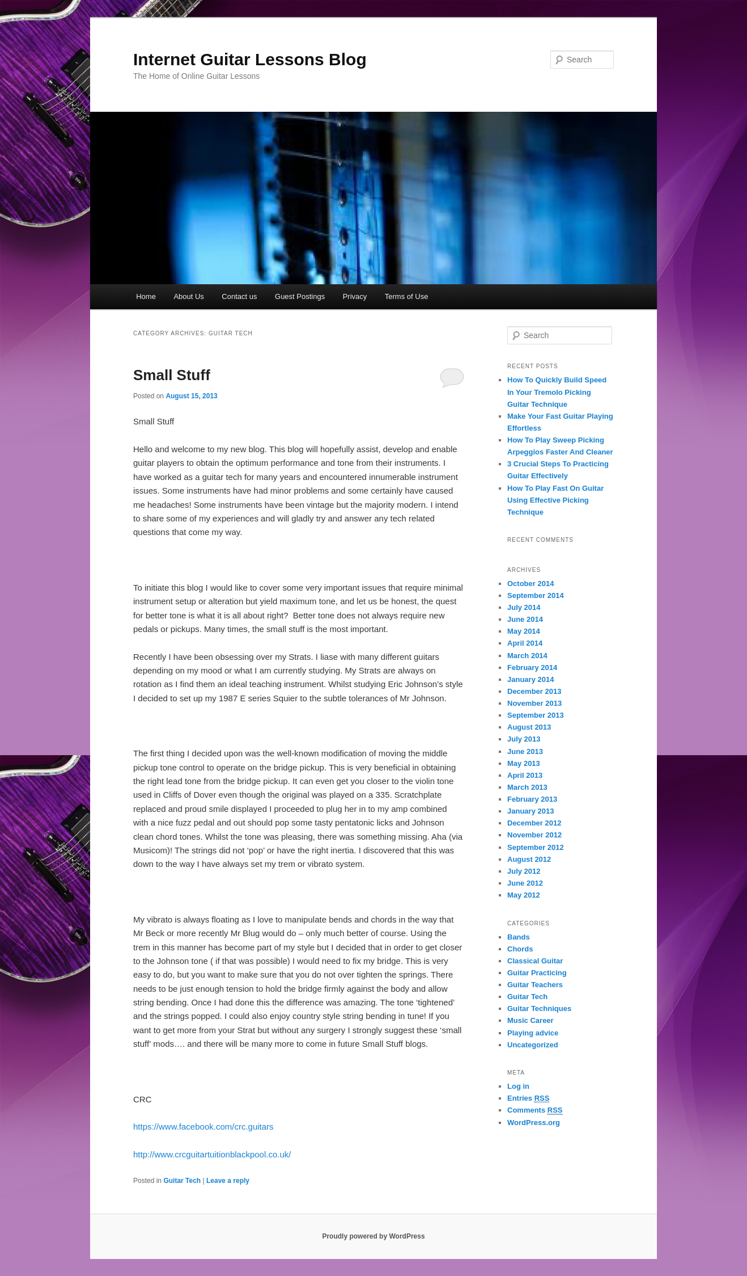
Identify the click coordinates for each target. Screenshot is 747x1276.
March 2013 (527, 787)
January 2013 (530, 811)
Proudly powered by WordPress (373, 1236)
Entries (528, 1098)
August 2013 (529, 727)
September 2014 (535, 595)
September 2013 (535, 715)
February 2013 (532, 799)
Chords (520, 949)
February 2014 (532, 667)
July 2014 (524, 607)
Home (146, 296)
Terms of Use (406, 296)
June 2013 (525, 751)
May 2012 (523, 895)
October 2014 (530, 583)
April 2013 (524, 775)
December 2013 (534, 691)
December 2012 (534, 823)
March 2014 (527, 655)
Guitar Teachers (535, 984)
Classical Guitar (535, 961)
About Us (188, 296)
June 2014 (525, 619)
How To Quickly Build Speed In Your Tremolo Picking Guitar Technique (556, 392)
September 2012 (535, 847)
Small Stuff (171, 375)
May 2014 (523, 631)
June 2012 (525, 883)
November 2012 (534, 835)
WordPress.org (533, 1122)
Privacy (355, 296)
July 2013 (524, 739)
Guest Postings (300, 296)
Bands (518, 937)
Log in (518, 1086)
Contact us (239, 296)
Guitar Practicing (537, 972)
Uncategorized (532, 1045)
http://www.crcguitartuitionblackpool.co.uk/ (212, 1154)
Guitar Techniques (539, 1008)
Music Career (530, 1020)
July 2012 (524, 871)
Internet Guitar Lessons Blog (250, 59)
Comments (535, 1110)
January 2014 (530, 679)
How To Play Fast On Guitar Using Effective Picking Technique (555, 500)
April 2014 (524, 643)
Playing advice (532, 1033)
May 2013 (523, 763)
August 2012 (529, 859)
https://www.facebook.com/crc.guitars (203, 1126)
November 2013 (534, 703)
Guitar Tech (182, 1181)
